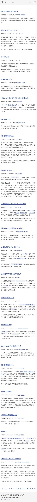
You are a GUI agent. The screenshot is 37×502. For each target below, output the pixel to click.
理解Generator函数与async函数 (12, 228)
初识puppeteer (6, 391)
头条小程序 (32, 213)
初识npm (4, 431)
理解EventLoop (6, 325)
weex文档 (24, 254)
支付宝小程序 (23, 213)
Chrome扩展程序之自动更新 (11, 459)
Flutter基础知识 (6, 79)
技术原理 (20, 139)
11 (25, 488)
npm (2, 438)
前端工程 (23, 14)
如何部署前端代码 (7, 365)
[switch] (34, 2)
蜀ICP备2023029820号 (6, 499)
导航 (31, 2)
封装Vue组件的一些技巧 (9, 30)
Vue (22, 33)
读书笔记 (20, 101)
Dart (24, 122)
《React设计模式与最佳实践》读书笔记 (14, 98)
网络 (19, 60)
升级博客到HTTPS (7, 298)
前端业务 (22, 395)
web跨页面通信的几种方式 (10, 247)
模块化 (22, 434)
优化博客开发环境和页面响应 (11, 274)
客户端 (19, 82)
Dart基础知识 (5, 119)
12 (27, 488)
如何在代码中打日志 (8, 170)
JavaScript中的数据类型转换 (11, 346)
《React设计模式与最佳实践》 (9, 105)
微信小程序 (32, 210)
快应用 (17, 213)
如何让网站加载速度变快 (9, 11)
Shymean (5, 2)
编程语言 (20, 122)
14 (32, 488)
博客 (19, 277)
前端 (19, 14)
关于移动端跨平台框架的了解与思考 (13, 204)
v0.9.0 (12, 2)
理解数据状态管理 (7, 136)
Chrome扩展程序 (25, 462)
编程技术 (20, 173)
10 (23, 488)
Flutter (23, 82)
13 (30, 488)
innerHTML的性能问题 (9, 415)
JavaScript (25, 231)
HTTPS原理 (5, 57)
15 (34, 488)
